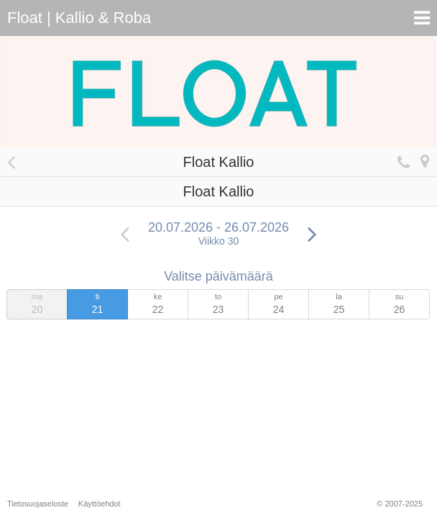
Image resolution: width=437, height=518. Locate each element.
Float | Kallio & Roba (79, 18)
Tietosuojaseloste (37, 503)
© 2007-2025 (400, 503)
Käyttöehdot (99, 503)
